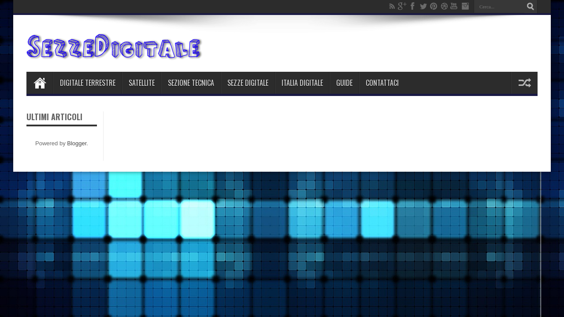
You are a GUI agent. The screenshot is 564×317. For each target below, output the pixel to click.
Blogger (76, 143)
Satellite (142, 82)
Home (39, 83)
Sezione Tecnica (191, 82)
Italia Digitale (302, 82)
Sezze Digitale (247, 82)
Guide (344, 82)
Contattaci (382, 82)
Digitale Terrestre (87, 82)
